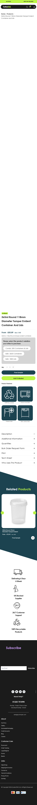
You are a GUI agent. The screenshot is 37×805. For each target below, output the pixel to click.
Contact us (4, 770)
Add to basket (18, 378)
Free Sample (18, 372)
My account (4, 745)
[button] (2, 512)
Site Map (3, 778)
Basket (3, 756)
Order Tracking (5, 748)
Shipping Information (6, 767)
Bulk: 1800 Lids (11, 359)
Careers (3, 736)
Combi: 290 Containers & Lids (17, 348)
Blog (2, 733)
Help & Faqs (4, 765)
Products (10, 14)
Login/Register (5, 750)
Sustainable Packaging (7, 728)
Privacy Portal (4, 776)
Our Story (3, 723)
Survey (3, 753)
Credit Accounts (5, 731)
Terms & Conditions (6, 773)
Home (3, 14)
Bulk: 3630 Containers (14, 354)
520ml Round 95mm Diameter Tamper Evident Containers (10, 531)
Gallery (3, 725)
